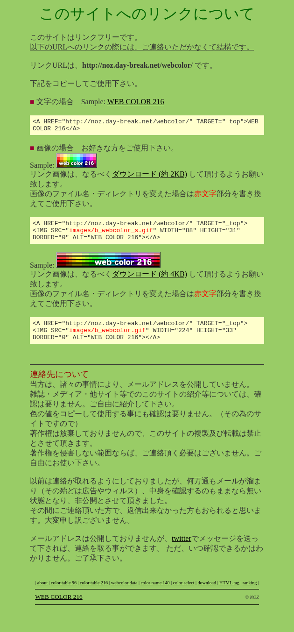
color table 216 (94, 593)
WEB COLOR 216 (135, 102)
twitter (181, 550)
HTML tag (229, 593)
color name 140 (154, 593)
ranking (250, 593)
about (42, 593)
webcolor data (124, 593)
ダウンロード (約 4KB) (149, 281)
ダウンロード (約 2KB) (149, 177)
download (206, 593)
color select (184, 593)
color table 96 (64, 593)
